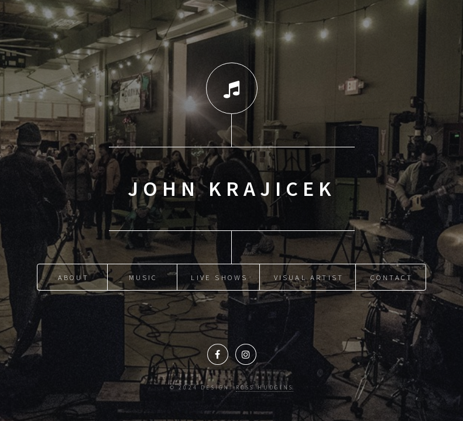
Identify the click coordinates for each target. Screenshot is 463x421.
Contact (392, 277)
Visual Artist (309, 277)
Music (143, 277)
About (73, 277)
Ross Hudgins (264, 387)
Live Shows (219, 277)
